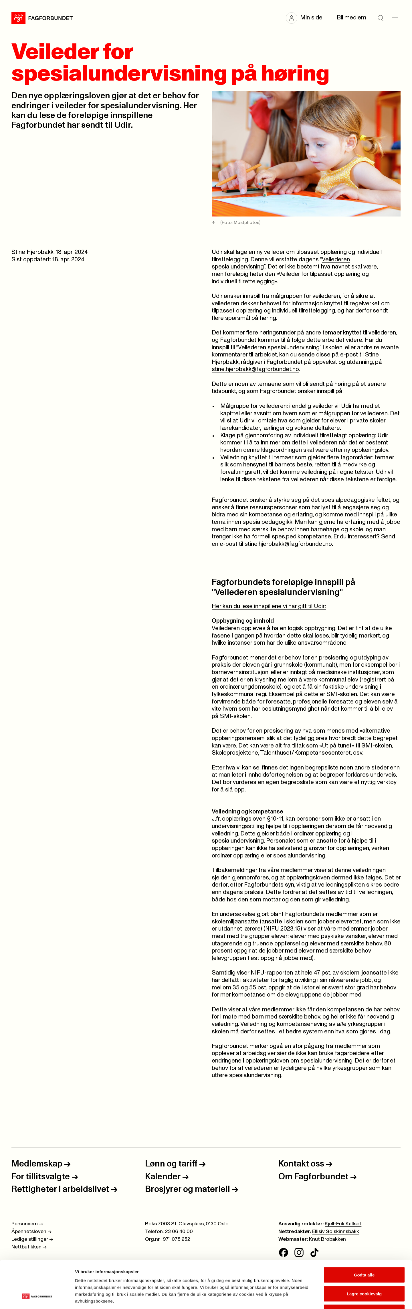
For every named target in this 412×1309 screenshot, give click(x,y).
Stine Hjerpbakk (32, 252)
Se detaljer (308, 1297)
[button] (307, 18)
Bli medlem (351, 18)
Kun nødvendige (364, 1271)
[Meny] (395, 18)
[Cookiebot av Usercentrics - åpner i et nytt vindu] (37, 1298)
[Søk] (380, 18)
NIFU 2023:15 (282, 929)
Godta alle (364, 1234)
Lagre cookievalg (364, 1252)
